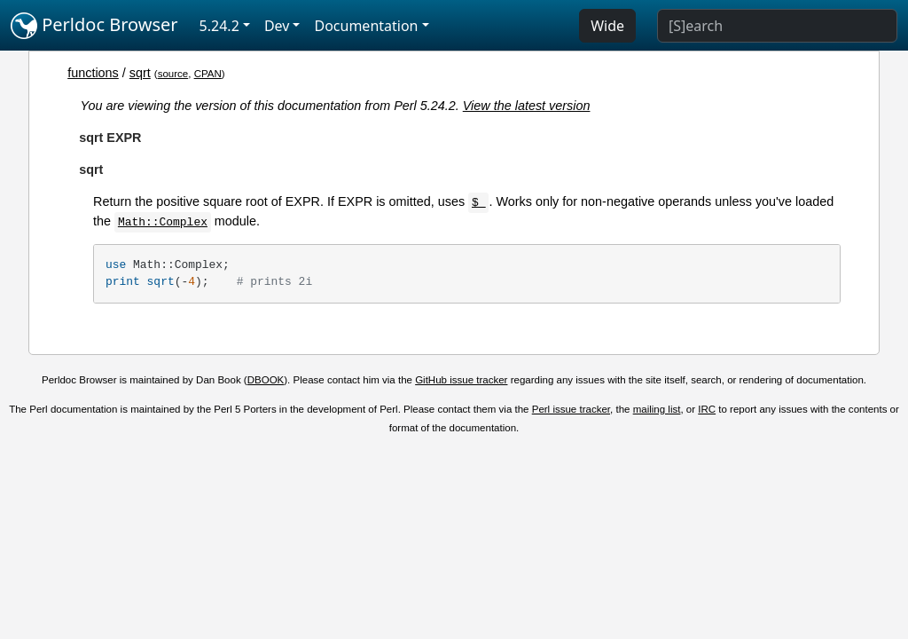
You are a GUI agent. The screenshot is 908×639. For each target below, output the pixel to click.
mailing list (657, 409)
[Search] (777, 26)
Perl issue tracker (571, 409)
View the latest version (527, 106)
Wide (607, 26)
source (173, 73)
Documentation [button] (366, 26)
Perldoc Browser (94, 25)
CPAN (208, 73)
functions (93, 73)
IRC (707, 409)
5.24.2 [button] (219, 26)
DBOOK (266, 380)
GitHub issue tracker (461, 380)
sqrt (140, 73)
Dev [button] (277, 26)
